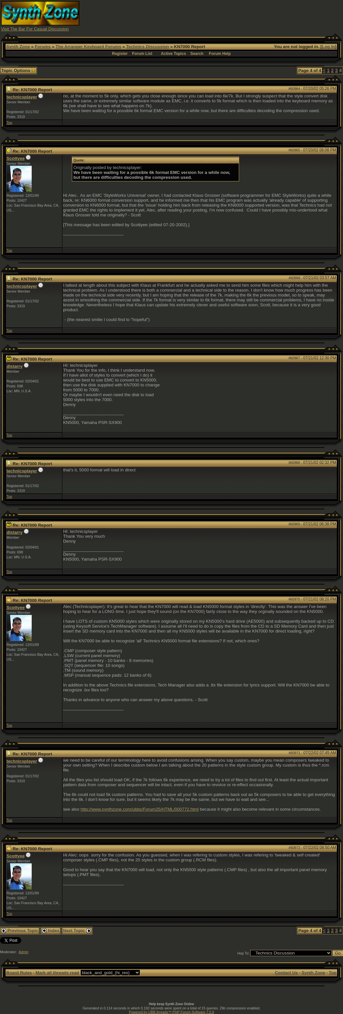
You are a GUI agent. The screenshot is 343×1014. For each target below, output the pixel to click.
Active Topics (173, 53)
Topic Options (18, 70)
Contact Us (286, 972)
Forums (43, 46)
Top (9, 123)
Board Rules (19, 972)
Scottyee (16, 158)
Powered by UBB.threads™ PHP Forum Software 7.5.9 (171, 1012)
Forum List (142, 53)
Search (197, 53)
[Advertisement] (223, 15)
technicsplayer (22, 96)
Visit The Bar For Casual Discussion (35, 28)
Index (50, 930)
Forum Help (220, 53)
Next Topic (77, 930)
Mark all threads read (57, 972)
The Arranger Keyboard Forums (88, 46)
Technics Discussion (147, 46)
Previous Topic (19, 930)
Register (120, 53)
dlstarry (15, 366)
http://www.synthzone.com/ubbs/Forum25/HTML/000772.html (140, 809)
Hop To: (243, 953)
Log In (328, 46)
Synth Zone (18, 46)
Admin (23, 952)
